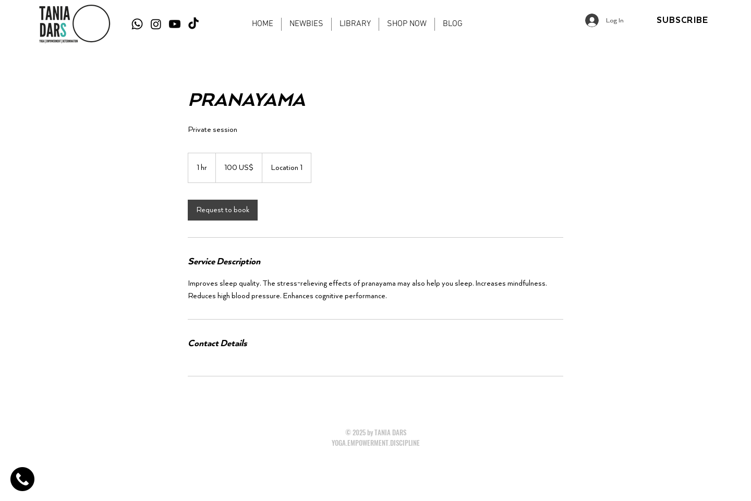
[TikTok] (193, 24)
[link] (223, 210)
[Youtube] (174, 24)
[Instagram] (156, 24)
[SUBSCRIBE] (682, 20)
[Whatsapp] (137, 24)
